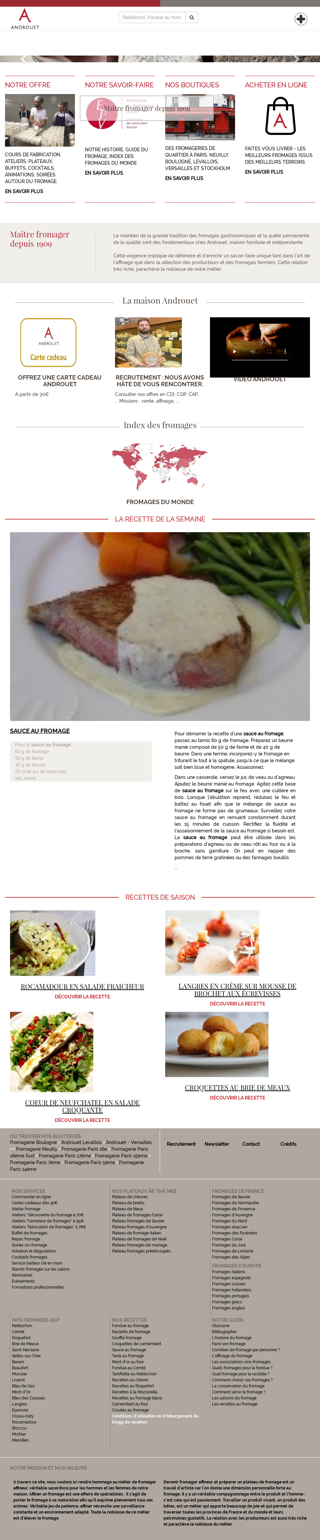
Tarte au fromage (128, 1356)
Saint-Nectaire (25, 1350)
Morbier (19, 1434)
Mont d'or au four (128, 1362)
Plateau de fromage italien (136, 1233)
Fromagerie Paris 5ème (90, 1162)
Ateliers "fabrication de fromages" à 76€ (49, 1227)
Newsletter (217, 1144)
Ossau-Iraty (23, 1416)
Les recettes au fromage (234, 1404)
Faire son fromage (228, 1344)
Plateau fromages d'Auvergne (139, 1227)
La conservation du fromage (238, 1386)
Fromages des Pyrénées (234, 1233)
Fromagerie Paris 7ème (35, 1162)
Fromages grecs (227, 1302)
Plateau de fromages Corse (137, 1215)
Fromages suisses (228, 1284)
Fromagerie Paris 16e (84, 1149)
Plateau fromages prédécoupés (141, 1251)
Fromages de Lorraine (232, 1251)
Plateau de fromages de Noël (139, 1239)
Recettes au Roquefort (133, 1386)
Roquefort (21, 1337)
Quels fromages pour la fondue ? (242, 1368)
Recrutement (181, 1144)
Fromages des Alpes (231, 1257)
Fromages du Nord (229, 1221)
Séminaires (22, 1275)
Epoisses (20, 1410)
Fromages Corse (227, 1239)
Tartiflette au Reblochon (134, 1374)
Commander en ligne (31, 1197)
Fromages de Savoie (231, 1197)
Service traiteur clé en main (37, 1263)
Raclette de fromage (131, 1331)
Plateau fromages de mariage (139, 1245)
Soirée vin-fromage (29, 1245)
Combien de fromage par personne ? (246, 1350)
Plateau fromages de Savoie (138, 1221)
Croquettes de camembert (136, 1344)
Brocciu (19, 1428)
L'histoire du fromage (231, 1337)
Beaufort (20, 1368)
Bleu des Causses (28, 1398)
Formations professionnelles (38, 1287)
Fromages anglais (228, 1308)
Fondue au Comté (128, 1368)
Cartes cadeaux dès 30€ (35, 1203)
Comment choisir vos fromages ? (242, 1380)
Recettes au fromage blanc (137, 1398)
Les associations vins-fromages (241, 1362)
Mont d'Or (21, 1392)
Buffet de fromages (29, 1233)
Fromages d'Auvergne (232, 1215)
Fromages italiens (228, 1272)
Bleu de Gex (23, 1386)
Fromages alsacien (229, 1227)
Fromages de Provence (233, 1209)
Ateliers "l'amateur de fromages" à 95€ (48, 1221)
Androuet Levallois (81, 1142)
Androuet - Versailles (129, 1142)
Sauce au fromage (129, 1350)
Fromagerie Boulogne (33, 1142)
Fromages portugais (230, 1296)
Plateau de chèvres (130, 1197)
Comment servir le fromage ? (238, 1392)
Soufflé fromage (126, 1337)
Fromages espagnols (231, 1278)
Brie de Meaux (25, 1344)
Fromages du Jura (229, 1245)
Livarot (18, 1380)
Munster (19, 1374)
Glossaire (221, 1325)
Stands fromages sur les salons (41, 1269)
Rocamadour (24, 1422)
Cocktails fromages (29, 1257)
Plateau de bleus (127, 1209)
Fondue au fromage (130, 1325)
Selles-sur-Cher (26, 1356)
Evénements (23, 1281)
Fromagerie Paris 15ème (121, 1155)
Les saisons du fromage (234, 1398)
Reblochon (22, 1325)
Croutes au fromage (130, 1410)
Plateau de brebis (128, 1203)
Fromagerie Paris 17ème (65, 1155)
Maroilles (20, 1440)
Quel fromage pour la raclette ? (241, 1374)
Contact (251, 1144)
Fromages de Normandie (235, 1203)
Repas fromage (26, 1239)
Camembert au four (130, 1404)
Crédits (289, 1144)
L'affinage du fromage (232, 1356)
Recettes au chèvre (130, 1380)
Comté (18, 1331)
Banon (18, 1362)
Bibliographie (224, 1331)
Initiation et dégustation (34, 1251)
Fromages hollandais (231, 1290)
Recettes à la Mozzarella (134, 1392)
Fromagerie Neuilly (37, 1149)
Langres (19, 1404)
